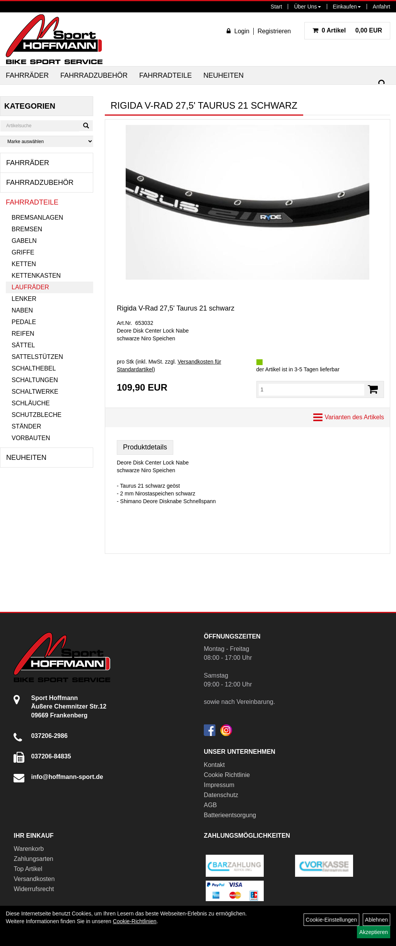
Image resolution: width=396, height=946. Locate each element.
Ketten (24, 264)
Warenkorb (29, 848)
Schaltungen (35, 380)
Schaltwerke (35, 391)
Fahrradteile (165, 75)
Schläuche (31, 403)
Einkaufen (347, 6)
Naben (22, 310)
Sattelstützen (37, 356)
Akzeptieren (373, 932)
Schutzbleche (36, 415)
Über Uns (307, 6)
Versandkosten (34, 879)
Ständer (26, 426)
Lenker (24, 298)
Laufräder (30, 287)
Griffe (23, 252)
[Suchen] (382, 83)
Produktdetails (145, 447)
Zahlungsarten (33, 858)
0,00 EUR (347, 30)
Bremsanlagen (37, 217)
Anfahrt (381, 6)
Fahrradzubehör (94, 75)
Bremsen (27, 229)
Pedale (24, 322)
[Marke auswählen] (46, 141)
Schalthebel (34, 368)
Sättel (23, 345)
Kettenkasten (36, 275)
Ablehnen (376, 920)
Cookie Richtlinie (227, 775)
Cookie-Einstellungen (331, 920)
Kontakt (214, 765)
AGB (210, 805)
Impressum (219, 785)
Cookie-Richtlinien (135, 921)
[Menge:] (312, 389)
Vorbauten (31, 438)
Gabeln (24, 240)
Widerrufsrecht (34, 889)
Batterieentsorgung (230, 815)
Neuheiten (223, 75)
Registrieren (274, 31)
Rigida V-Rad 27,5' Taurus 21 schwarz (175, 308)
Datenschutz (221, 795)
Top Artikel (28, 869)
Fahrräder (27, 75)
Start (276, 6)
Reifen (23, 333)
